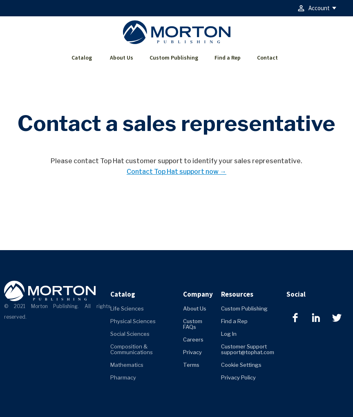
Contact (267, 57)
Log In (229, 333)
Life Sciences (127, 308)
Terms (191, 365)
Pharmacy (123, 377)
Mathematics (126, 365)
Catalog (81, 57)
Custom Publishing (174, 57)
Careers (193, 339)
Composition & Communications (131, 349)
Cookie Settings (241, 365)
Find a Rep (227, 57)
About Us (121, 57)
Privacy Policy (238, 377)
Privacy (192, 352)
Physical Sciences (133, 321)
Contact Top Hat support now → (176, 171)
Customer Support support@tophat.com (247, 349)
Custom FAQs (192, 324)
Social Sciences (130, 333)
